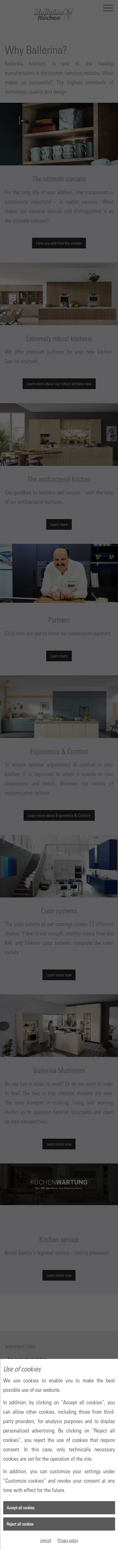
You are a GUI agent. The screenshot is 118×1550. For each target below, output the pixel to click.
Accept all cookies (20, 1507)
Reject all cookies (20, 1524)
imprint (45, 1540)
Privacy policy (68, 1540)
